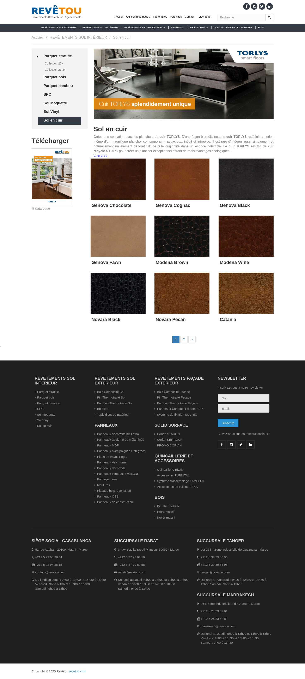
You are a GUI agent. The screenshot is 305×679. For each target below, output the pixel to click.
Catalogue (42, 208)
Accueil (119, 16)
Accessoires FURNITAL (173, 475)
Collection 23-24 (55, 69)
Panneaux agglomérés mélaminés (120, 439)
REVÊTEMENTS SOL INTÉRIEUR (59, 27)
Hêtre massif (165, 511)
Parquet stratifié (48, 392)
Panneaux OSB (107, 496)
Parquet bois (46, 397)
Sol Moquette (46, 414)
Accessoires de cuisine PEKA (177, 486)
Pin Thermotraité (168, 506)
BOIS (261, 27)
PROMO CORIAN (169, 445)
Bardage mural (107, 479)
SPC (40, 409)
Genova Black (235, 205)
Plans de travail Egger (112, 456)
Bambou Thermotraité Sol (114, 403)
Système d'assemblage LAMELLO (180, 481)
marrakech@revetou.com (218, 626)
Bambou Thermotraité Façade (177, 403)
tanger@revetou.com (215, 572)
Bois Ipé (102, 409)
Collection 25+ (54, 63)
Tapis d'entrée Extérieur (113, 414)
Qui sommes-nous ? (138, 16)
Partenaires (160, 16)
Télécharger (204, 16)
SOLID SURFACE (198, 27)
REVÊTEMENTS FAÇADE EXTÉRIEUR (144, 27)
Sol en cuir (122, 37)
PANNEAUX (177, 27)
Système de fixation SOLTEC (177, 414)
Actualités (176, 16)
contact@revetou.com (50, 572)
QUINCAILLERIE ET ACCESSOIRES (233, 27)
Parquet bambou (48, 403)
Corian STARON (168, 434)
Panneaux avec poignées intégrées (121, 451)
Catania (228, 319)
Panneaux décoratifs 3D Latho (118, 434)
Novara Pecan (170, 319)
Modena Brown (171, 262)
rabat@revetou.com (131, 572)
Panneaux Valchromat (112, 462)
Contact (189, 16)
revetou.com (77, 671)
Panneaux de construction (115, 502)
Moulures (103, 485)
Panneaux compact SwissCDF (118, 473)
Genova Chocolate (112, 205)
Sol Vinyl (43, 420)
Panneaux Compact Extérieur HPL (180, 409)
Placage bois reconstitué (114, 490)
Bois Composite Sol (110, 392)
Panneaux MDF (107, 445)
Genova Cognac (172, 205)
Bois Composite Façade (173, 392)
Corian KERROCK (169, 439)
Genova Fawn (106, 262)
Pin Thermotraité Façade (174, 397)
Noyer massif (166, 517)
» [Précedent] (192, 339)
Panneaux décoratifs (111, 468)
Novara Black (106, 319)
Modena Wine (234, 262)
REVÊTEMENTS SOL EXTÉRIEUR (100, 27)
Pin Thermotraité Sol (111, 397)
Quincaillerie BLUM (170, 469)
